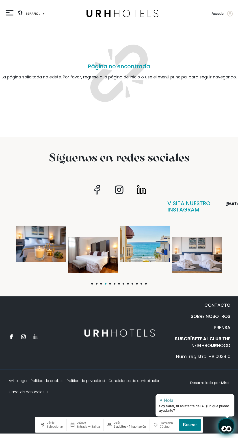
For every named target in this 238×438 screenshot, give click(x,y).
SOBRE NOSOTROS (210, 316)
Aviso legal (18, 380)
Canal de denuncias (29, 392)
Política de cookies (47, 380)
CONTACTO (217, 305)
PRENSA (222, 327)
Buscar (190, 424)
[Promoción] (167, 426)
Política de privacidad (86, 380)
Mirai (225, 382)
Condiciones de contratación (134, 380)
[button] (92, 284)
